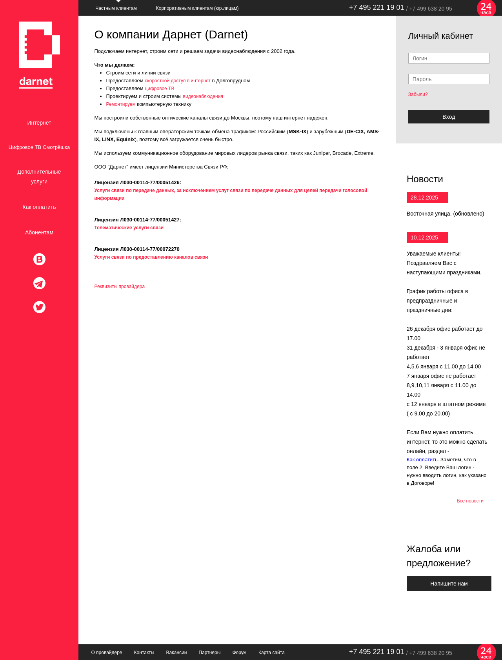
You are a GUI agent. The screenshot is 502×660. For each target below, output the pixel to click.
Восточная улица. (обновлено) (445, 213)
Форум (239, 652)
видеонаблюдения (203, 96)
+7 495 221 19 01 (376, 7)
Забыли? (418, 94)
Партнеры (210, 652)
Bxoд (448, 117)
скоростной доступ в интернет (178, 80)
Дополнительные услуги (39, 177)
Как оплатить (39, 207)
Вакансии (176, 652)
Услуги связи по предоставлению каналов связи (151, 257)
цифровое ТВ (159, 88)
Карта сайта (271, 652)
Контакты (144, 652)
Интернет (39, 123)
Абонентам (39, 232)
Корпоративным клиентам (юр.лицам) (197, 8)
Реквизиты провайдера (119, 286)
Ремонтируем (120, 104)
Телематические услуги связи (129, 227)
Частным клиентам (116, 8)
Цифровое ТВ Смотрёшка (39, 147)
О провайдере (106, 652)
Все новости (470, 501)
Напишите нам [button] (448, 583)
